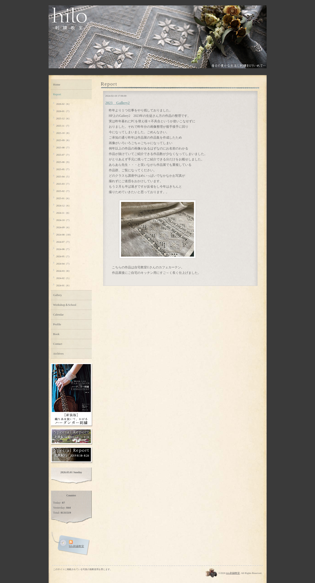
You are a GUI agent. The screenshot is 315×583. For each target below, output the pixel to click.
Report (57, 94)
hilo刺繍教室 (233, 573)
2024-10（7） (63, 220)
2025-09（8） (63, 140)
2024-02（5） (63, 278)
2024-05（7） (63, 256)
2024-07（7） (63, 241)
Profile (57, 324)
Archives (58, 353)
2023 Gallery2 (117, 103)
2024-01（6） (63, 285)
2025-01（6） (63, 198)
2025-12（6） (63, 118)
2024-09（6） (63, 227)
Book (56, 334)
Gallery (57, 295)
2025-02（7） (63, 191)
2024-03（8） (63, 270)
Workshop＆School (64, 304)
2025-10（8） (63, 133)
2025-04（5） (63, 176)
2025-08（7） (63, 147)
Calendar (58, 314)
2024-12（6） (63, 205)
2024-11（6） (63, 212)
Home (56, 84)
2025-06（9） (63, 162)
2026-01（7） (63, 111)
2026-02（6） (63, 104)
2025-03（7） (63, 183)
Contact (57, 343)
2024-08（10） (64, 234)
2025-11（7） (63, 125)
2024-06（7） (63, 249)
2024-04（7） (63, 263)
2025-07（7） (63, 154)
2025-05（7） (63, 169)
